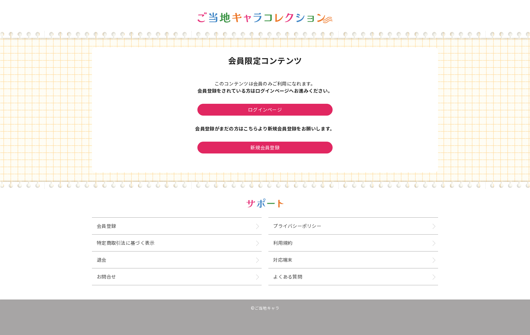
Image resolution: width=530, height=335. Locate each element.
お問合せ (106, 276)
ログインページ (265, 109)
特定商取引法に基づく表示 (125, 242)
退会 (101, 259)
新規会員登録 (265, 147)
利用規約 (282, 242)
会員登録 (106, 225)
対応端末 (282, 259)
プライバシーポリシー (297, 225)
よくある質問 (287, 276)
